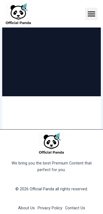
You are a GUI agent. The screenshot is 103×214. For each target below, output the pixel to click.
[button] (91, 14)
